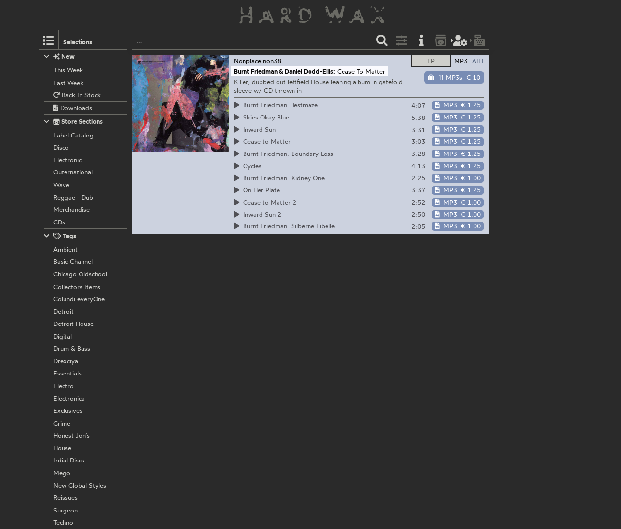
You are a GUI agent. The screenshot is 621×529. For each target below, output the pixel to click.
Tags (60, 235)
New (59, 56)
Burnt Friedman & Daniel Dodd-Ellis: (284, 71)
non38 (272, 61)
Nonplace (247, 61)
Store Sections (73, 121)
